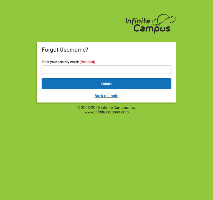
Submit (106, 84)
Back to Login (106, 96)
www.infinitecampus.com (107, 112)
